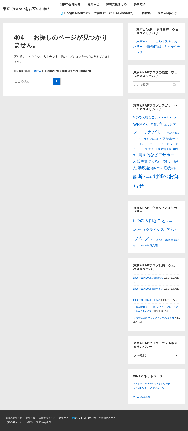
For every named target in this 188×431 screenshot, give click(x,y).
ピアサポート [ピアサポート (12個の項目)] (169, 139)
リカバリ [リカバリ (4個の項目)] (138, 144)
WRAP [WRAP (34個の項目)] (139, 124)
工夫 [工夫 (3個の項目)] (135, 155)
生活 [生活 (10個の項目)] (160, 168)
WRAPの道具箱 (141, 397)
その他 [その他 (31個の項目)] (152, 124)
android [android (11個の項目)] (164, 117)
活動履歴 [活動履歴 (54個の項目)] (141, 167)
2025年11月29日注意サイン (148, 288)
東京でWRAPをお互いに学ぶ (27, 9)
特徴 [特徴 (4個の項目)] (153, 168)
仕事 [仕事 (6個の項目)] (157, 149)
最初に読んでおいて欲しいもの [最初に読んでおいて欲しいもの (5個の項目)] (159, 161)
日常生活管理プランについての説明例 (153, 318)
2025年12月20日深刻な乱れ (148, 277)
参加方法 (139, 4)
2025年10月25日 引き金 (147, 300)
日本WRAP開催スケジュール (148, 387)
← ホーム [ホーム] (36, 70)
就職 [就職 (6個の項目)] (175, 149)
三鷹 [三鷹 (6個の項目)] (145, 149)
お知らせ (93, 4)
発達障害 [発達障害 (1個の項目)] (145, 245)
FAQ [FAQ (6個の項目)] (173, 117)
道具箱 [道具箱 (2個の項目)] (153, 245)
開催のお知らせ (70, 4)
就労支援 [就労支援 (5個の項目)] (166, 149)
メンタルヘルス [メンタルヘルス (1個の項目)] (157, 240)
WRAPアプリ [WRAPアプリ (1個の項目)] (139, 230)
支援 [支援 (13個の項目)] (136, 161)
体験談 (146, 13)
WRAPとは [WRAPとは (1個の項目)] (172, 221)
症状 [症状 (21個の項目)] (167, 168)
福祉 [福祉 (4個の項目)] (174, 168)
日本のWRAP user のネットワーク (151, 383)
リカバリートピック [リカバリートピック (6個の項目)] (156, 144)
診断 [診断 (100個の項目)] (137, 176)
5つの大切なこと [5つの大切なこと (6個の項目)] (149, 220)
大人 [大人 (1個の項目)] (138, 245)
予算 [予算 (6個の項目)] (151, 149)
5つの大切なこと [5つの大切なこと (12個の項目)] (145, 117)
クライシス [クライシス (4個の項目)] (155, 230)
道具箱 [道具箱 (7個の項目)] (147, 177)
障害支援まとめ (116, 4)
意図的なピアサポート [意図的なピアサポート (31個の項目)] (158, 155)
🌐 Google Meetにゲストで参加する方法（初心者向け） (97, 13)
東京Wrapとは (167, 13)
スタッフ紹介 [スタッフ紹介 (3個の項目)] (151, 139)
